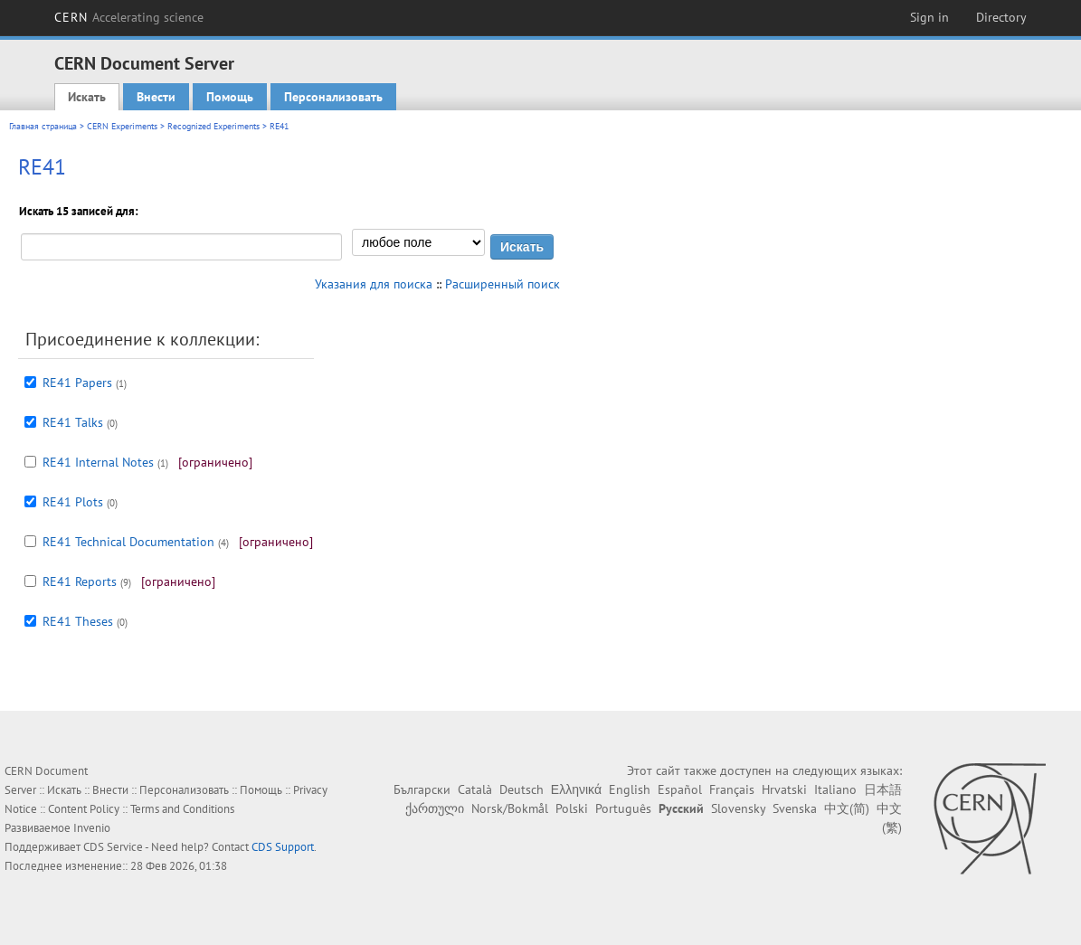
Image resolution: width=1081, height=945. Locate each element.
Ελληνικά (576, 789)
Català (475, 789)
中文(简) (846, 808)
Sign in (929, 17)
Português (623, 808)
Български (422, 789)
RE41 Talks (73, 422)
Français (731, 789)
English (629, 789)
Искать (87, 97)
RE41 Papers (77, 382)
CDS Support (282, 847)
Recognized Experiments (213, 126)
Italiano (835, 789)
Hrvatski (784, 789)
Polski (571, 808)
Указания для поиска (373, 284)
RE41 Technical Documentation (128, 542)
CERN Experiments (122, 126)
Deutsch (521, 789)
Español (680, 789)
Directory (1001, 17)
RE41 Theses (78, 621)
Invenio (91, 828)
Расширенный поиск (502, 284)
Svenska (795, 808)
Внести (156, 97)
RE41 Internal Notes (98, 462)
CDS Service (113, 847)
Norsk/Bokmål (509, 808)
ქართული (434, 808)
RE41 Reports (80, 581)
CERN (129, 17)
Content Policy (83, 809)
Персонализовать (333, 97)
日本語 (883, 789)
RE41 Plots (73, 502)
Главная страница (43, 126)
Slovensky (738, 808)
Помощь (229, 97)
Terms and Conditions (182, 809)
